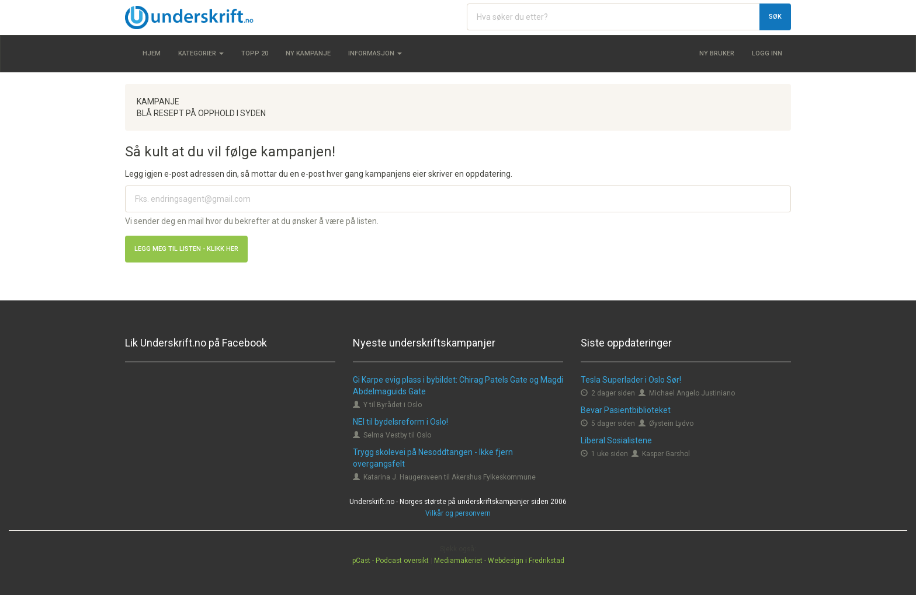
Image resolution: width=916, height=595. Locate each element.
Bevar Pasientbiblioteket (626, 410)
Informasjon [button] (375, 53)
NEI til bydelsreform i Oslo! (400, 421)
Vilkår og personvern (458, 513)
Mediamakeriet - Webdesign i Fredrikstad (499, 560)
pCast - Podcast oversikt (390, 560)
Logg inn (767, 53)
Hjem (152, 53)
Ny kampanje (308, 53)
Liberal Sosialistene (616, 440)
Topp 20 (254, 53)
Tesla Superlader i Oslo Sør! (631, 379)
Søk (775, 16)
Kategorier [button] (201, 53)
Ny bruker (716, 53)
